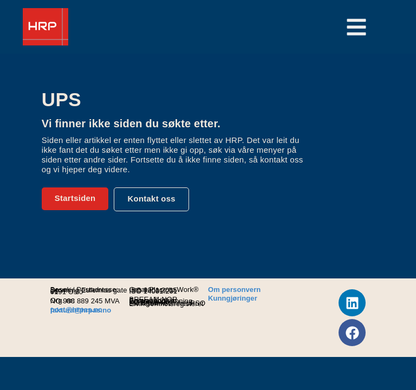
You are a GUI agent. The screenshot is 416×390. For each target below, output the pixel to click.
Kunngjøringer (232, 298)
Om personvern (234, 289)
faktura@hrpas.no (81, 310)
